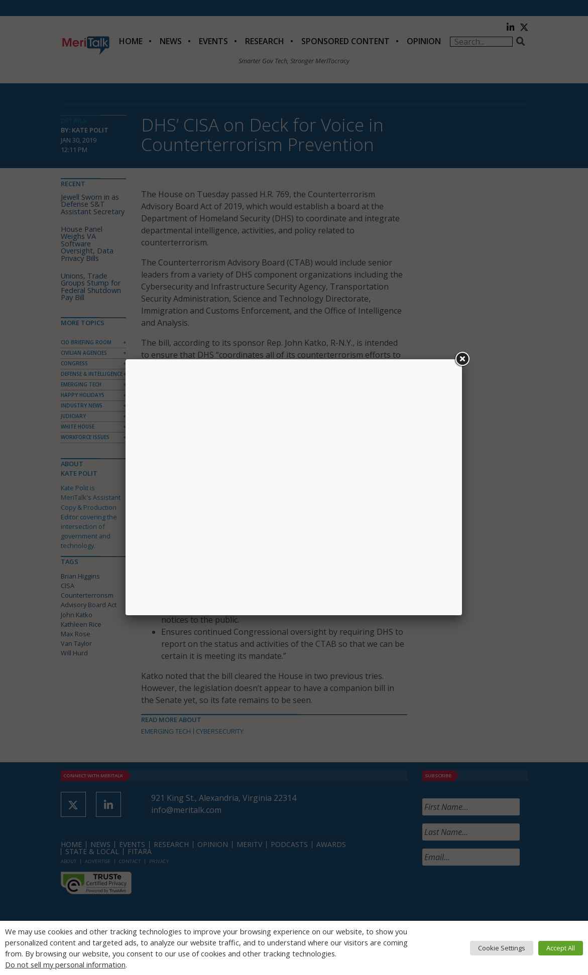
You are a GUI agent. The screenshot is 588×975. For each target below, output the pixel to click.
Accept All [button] (560, 947)
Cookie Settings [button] (501, 947)
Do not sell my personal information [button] (65, 964)
